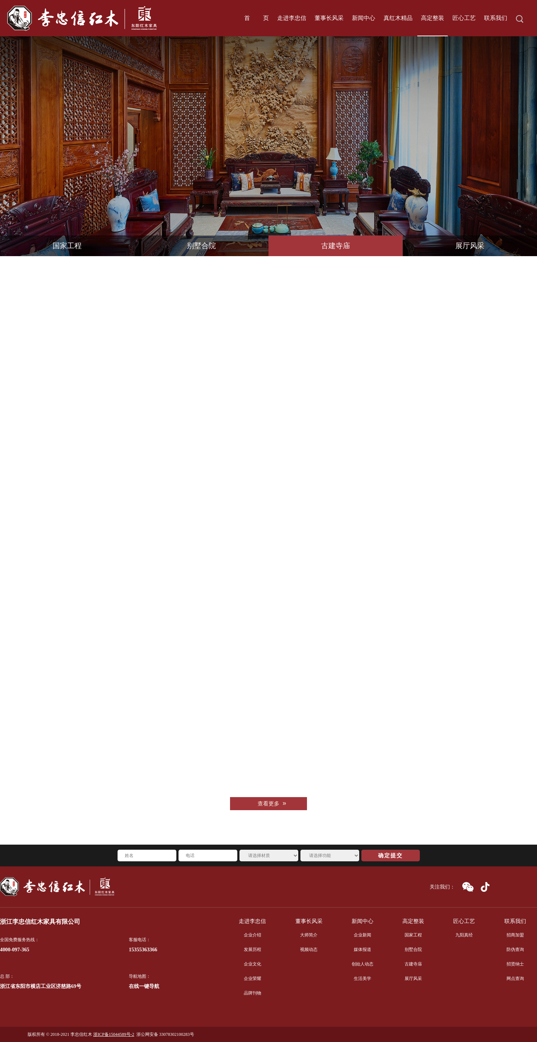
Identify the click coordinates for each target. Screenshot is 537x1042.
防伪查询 (515, 949)
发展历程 (252, 949)
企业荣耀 (252, 978)
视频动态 (308, 949)
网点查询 (515, 978)
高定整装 (413, 921)
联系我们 (515, 921)
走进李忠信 (252, 921)
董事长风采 (309, 921)
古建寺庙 (335, 246)
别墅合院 (201, 246)
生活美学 (362, 978)
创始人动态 (362, 964)
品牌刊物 (252, 993)
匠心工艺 (464, 921)
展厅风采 (469, 246)
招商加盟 (515, 935)
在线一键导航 (144, 986)
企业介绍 (252, 935)
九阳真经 (464, 935)
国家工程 (67, 246)
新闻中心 (362, 921)
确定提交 (390, 855)
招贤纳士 (515, 964)
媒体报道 (362, 949)
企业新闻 (362, 935)
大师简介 (308, 935)
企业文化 (252, 964)
